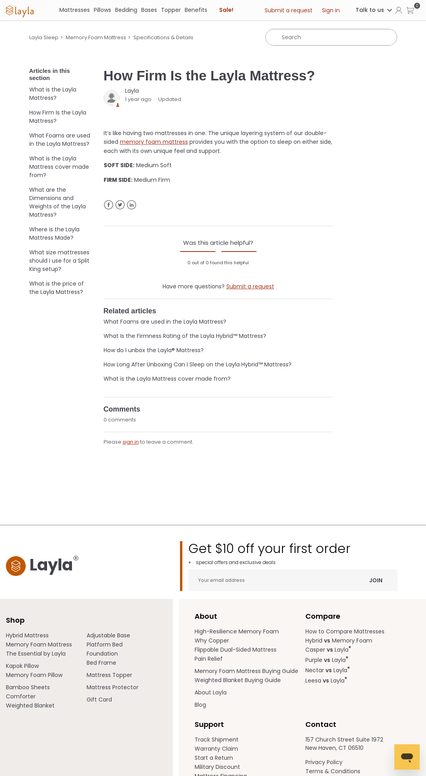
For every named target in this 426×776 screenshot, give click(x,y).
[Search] (331, 37)
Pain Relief (209, 659)
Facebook (109, 205)
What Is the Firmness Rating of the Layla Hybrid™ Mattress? (185, 336)
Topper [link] (171, 10)
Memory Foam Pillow (34, 675)
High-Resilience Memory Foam (237, 631)
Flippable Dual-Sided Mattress (235, 650)
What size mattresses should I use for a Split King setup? (59, 260)
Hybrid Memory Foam (338, 640)
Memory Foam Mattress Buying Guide (246, 671)
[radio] (198, 251)
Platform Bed (105, 644)
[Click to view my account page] (398, 10)
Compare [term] (322, 616)
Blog (200, 705)
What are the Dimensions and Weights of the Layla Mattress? (57, 202)
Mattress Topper (109, 675)
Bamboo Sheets (28, 687)
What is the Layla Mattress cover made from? (59, 166)
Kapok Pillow (22, 666)
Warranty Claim (216, 749)
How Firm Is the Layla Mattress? (57, 117)
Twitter (120, 205)
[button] (410, 10)
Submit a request (288, 10)
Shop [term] (15, 620)
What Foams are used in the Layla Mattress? (59, 140)
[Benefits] (196, 10)
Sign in (331, 10)
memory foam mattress (154, 142)
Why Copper (212, 640)
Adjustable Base (108, 635)
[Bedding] (126, 10)
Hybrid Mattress (27, 635)
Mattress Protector (112, 687)
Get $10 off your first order (293, 553)
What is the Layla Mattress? (52, 94)
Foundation (102, 654)
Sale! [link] (226, 10)
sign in (131, 442)
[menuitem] (46, 635)
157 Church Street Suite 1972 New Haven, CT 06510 (344, 744)
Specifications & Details (163, 37)
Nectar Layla (327, 670)
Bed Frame (101, 663)
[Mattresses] (74, 10)
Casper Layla (328, 650)
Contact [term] (320, 724)
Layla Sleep (44, 37)
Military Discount (217, 767)
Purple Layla (326, 660)
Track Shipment (217, 740)
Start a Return (214, 758)
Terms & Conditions (332, 771)
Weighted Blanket (30, 705)
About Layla (211, 692)
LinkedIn (131, 205)
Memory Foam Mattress (96, 37)
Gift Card (99, 700)
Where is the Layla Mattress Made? (54, 233)
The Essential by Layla (36, 654)
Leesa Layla (326, 680)
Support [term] (209, 724)
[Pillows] (102, 10)
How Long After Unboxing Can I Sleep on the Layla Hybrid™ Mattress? (198, 364)
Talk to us (374, 10)
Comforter (21, 696)
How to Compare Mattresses (344, 631)
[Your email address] (293, 580)
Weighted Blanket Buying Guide (238, 680)
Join (376, 580)
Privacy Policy (324, 762)
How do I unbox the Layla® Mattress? (154, 350)
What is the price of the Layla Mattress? (56, 288)
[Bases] (149, 10)
